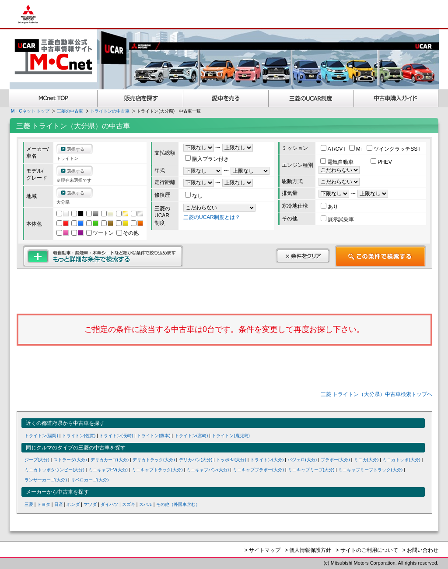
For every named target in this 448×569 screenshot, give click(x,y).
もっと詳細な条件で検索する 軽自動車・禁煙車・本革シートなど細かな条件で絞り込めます (103, 256)
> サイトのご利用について (367, 550)
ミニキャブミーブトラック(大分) (370, 469)
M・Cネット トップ (30, 111)
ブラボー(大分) (335, 459)
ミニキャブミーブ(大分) (311, 469)
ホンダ (73, 504)
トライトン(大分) (267, 459)
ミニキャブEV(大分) (108, 469)
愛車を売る (226, 98)
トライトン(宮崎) (191, 435)
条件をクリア (303, 255)
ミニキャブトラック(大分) (157, 469)
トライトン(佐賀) (79, 435)
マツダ (90, 504)
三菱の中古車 (70, 111)
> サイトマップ (262, 550)
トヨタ (43, 504)
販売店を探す (140, 98)
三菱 (28, 504)
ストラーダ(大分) (70, 459)
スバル (145, 504)
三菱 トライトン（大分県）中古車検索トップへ (376, 394)
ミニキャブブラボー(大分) (258, 469)
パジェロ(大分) (302, 459)
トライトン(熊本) (154, 435)
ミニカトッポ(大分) (401, 459)
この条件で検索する (380, 256)
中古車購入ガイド (396, 98)
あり (329, 207)
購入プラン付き (207, 159)
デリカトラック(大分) (154, 459)
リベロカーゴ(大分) (90, 479)
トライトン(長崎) (116, 435)
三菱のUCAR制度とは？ (211, 217)
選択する (75, 149)
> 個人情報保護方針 (308, 550)
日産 (58, 504)
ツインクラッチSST (393, 149)
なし (194, 196)
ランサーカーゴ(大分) (45, 479)
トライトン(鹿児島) (231, 435)
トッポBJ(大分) (231, 459)
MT (357, 149)
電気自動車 (337, 162)
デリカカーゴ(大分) (110, 459)
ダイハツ (109, 504)
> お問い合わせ (420, 550)
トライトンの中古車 (110, 111)
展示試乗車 (337, 219)
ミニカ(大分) (366, 459)
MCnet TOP (53, 98)
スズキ (128, 504)
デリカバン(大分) (196, 459)
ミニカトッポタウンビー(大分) (54, 469)
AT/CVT (334, 149)
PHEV (381, 162)
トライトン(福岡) (41, 435)
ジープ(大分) (36, 459)
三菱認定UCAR (311, 98)
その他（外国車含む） (178, 504)
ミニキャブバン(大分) (207, 469)
